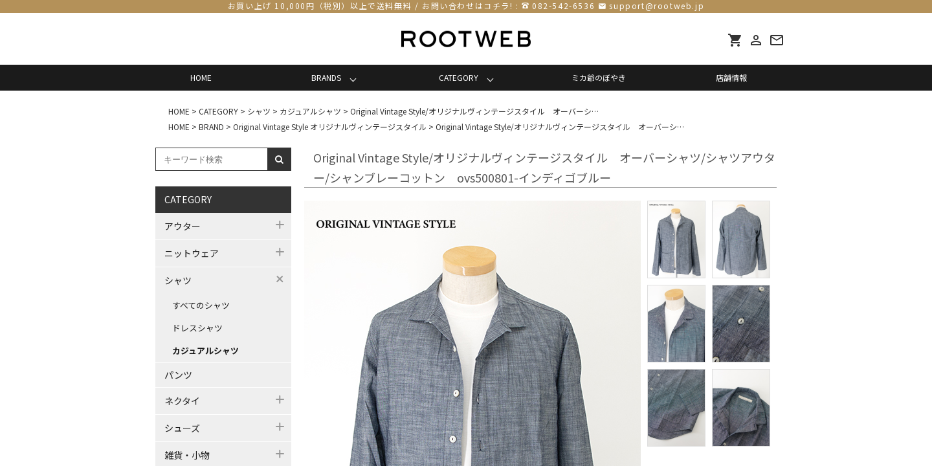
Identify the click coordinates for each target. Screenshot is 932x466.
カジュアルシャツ (205, 350)
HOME (201, 77)
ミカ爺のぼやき (598, 77)
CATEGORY (458, 77)
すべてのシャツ (201, 305)
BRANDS (326, 77)
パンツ (178, 374)
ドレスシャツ (197, 328)
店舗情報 (731, 77)
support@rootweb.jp (656, 5)
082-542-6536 (563, 5)
